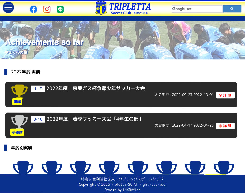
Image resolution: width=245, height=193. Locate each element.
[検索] (197, 8)
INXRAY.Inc (132, 189)
